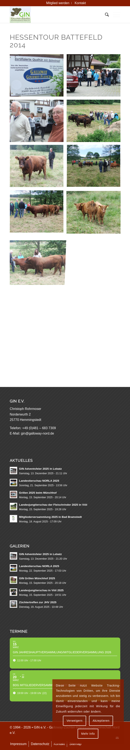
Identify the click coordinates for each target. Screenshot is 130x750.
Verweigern (75, 720)
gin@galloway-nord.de (37, 433)
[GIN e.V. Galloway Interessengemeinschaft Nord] (54, 14)
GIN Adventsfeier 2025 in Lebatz (40, 468)
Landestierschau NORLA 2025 (39, 480)
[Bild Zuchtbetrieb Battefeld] (38, 77)
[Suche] (105, 14)
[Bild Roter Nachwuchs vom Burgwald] (95, 213)
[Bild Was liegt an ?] (38, 122)
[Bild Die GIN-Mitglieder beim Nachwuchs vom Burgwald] (95, 122)
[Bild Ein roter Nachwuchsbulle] (38, 213)
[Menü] (114, 14)
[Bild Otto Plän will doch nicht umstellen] (38, 168)
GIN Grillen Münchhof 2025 (37, 578)
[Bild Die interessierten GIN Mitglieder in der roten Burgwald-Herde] (95, 168)
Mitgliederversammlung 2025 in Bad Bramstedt (50, 516)
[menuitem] (58, 3)
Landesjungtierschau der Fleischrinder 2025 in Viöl (53, 504)
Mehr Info (88, 733)
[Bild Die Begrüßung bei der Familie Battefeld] (95, 77)
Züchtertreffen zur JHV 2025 (38, 602)
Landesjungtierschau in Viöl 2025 (41, 590)
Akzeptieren (101, 720)
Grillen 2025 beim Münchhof (38, 492)
